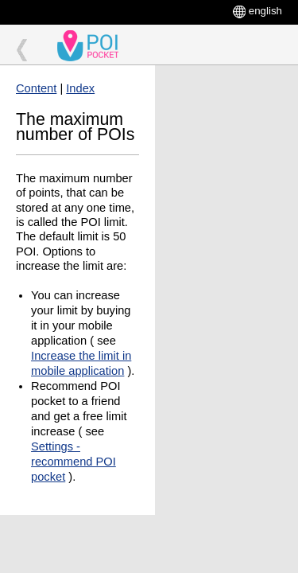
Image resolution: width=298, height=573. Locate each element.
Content (36, 88)
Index (80, 88)
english (265, 11)
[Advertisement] (226, 125)
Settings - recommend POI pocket (73, 461)
